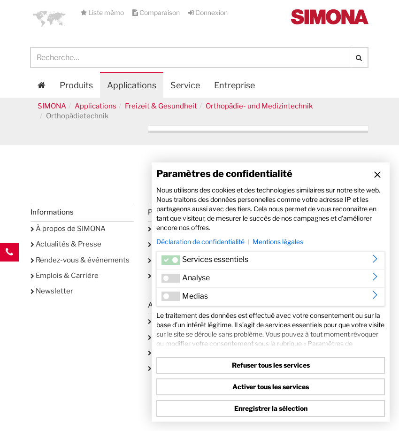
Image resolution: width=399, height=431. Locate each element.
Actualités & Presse (66, 244)
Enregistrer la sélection (270, 408)
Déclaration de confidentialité (200, 242)
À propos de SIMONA (68, 228)
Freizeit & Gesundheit (161, 106)
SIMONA (52, 106)
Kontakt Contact (9, 271)
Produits (76, 85)
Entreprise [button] (234, 85)
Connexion (208, 12)
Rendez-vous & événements (80, 260)
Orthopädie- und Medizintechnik (259, 106)
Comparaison (156, 12)
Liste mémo (103, 12)
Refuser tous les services (271, 365)
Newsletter (52, 291)
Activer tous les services (270, 387)
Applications (131, 85)
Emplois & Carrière (65, 275)
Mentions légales (278, 242)
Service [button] (185, 85)
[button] (49, 19)
